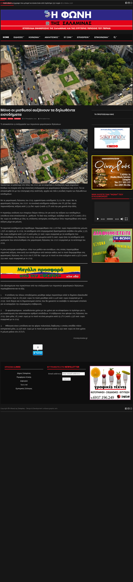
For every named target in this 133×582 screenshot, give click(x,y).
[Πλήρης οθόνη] (126, 219)
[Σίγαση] (121, 219)
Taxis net (24, 385)
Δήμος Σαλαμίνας (24, 373)
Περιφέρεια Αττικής (24, 377)
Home (6, 37)
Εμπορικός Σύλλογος (24, 389)
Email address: (66, 373)
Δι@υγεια (23, 381)
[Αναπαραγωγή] (98, 219)
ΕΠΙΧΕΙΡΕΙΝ (83, 37)
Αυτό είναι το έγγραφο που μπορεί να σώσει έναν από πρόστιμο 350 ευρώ (32, 3)
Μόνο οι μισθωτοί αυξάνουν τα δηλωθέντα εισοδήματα (38, 112)
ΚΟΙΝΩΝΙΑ (34, 37)
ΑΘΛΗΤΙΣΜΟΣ (51, 37)
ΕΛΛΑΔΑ (10, 118)
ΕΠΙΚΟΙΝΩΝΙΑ (101, 37)
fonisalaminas (45, 119)
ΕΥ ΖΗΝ (67, 37)
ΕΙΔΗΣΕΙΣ (18, 37)
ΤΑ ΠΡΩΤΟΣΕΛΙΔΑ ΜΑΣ (104, 114)
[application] (112, 212)
